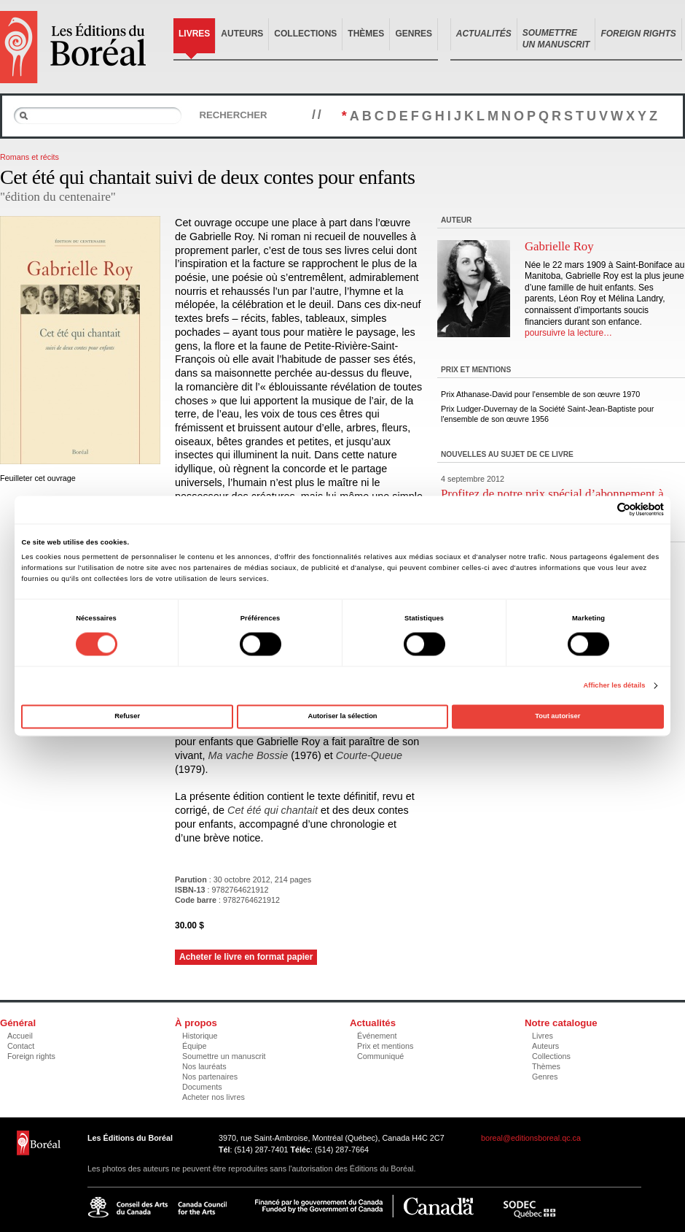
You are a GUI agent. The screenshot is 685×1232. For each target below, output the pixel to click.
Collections (305, 33)
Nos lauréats (204, 1066)
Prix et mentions (385, 1046)
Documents (202, 1086)
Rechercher (233, 114)
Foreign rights (31, 1056)
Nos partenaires (210, 1076)
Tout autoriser (557, 716)
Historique (200, 1035)
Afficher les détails (614, 685)
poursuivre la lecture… (568, 333)
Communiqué (380, 1056)
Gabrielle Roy (559, 246)
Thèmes (366, 33)
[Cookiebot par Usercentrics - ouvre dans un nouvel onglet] (600, 510)
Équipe (194, 1046)
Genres (413, 33)
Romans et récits (29, 157)
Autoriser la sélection (342, 716)
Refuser (127, 716)
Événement (377, 1035)
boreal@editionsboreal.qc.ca (531, 1137)
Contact (20, 1046)
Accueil (20, 1035)
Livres (194, 33)
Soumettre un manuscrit (224, 1056)
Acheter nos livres (213, 1097)
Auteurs (242, 33)
